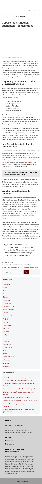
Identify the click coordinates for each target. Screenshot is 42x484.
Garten (5, 322)
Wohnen (6, 363)
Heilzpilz (6, 335)
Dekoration (15, 108)
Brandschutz (7, 303)
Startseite (8, 438)
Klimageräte (7, 344)
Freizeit (5, 319)
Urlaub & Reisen (8, 357)
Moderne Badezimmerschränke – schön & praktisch (20, 389)
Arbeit (5, 287)
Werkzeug (6, 360)
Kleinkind (6, 341)
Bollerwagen (7, 300)
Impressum (9, 441)
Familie (5, 313)
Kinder (5, 338)
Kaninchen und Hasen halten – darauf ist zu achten (20, 401)
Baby (5, 294)
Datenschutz (9, 444)
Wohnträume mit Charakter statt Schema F (17, 397)
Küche (5, 350)
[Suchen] (26, 272)
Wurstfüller (6, 366)
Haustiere (6, 332)
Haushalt (6, 328)
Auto (4, 291)
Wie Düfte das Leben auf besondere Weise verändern (21, 267)
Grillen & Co (7, 325)
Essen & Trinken (9, 262)
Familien (10, 61)
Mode (5, 354)
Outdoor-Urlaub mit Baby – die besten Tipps (18, 265)
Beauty (5, 297)
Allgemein (6, 284)
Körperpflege (7, 347)
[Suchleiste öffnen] (29, 10)
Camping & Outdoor (9, 306)
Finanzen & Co (8, 316)
